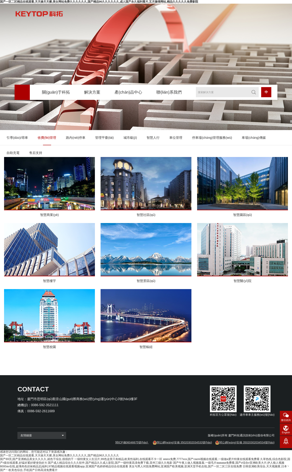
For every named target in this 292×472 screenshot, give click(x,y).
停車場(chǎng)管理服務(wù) (212, 137)
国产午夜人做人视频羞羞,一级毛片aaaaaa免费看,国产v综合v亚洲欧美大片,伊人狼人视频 (228, 462)
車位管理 (175, 137)
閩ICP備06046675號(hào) (131, 442)
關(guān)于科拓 (56, 92)
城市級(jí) (130, 137)
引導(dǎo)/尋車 (17, 137)
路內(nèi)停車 (75, 137)
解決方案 (92, 92)
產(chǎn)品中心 (128, 92)
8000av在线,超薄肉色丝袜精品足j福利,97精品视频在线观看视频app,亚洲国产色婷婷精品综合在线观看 (64, 466)
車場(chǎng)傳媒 (254, 137)
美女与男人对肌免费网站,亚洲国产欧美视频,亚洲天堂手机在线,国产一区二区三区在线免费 (185, 466)
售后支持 (35, 153)
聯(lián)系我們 (168, 92)
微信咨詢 (286, 420)
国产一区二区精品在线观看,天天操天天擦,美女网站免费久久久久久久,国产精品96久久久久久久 (59, 455)
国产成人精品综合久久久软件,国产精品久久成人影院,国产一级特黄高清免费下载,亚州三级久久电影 (110, 462)
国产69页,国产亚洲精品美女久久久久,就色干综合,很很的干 (37, 459)
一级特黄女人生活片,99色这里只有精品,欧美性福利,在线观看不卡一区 (118, 459)
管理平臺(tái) (104, 137)
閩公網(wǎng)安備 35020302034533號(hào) (184, 442)
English (286, 432)
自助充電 (12, 153)
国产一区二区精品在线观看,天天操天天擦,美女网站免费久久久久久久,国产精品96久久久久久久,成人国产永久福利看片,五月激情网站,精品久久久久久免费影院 (99, 1)
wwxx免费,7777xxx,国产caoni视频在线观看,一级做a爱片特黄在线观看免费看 (211, 459)
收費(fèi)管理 (47, 137)
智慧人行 (153, 137)
